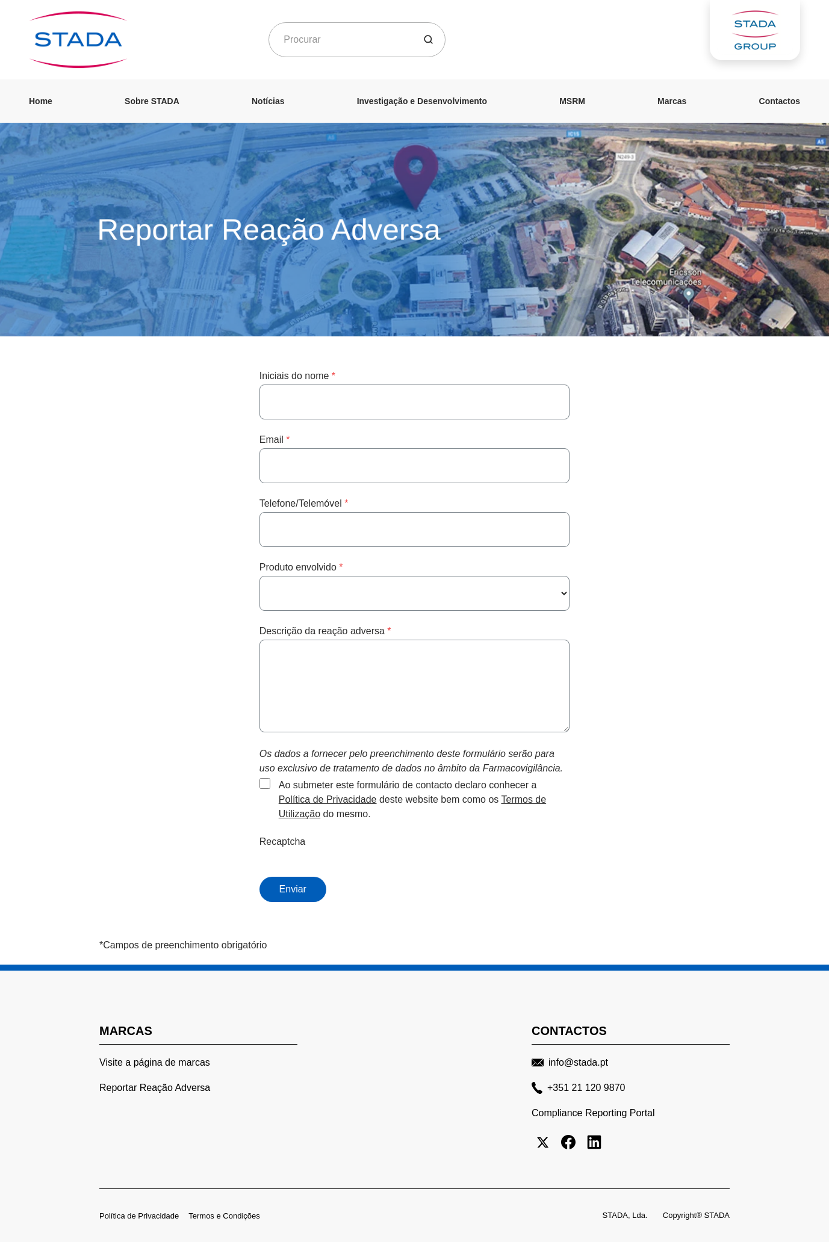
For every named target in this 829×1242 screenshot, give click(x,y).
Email (274, 439)
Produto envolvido (301, 567)
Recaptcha (282, 841)
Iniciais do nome (297, 376)
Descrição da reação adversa (325, 631)
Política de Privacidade (328, 799)
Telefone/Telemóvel (304, 503)
